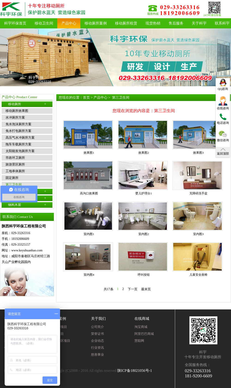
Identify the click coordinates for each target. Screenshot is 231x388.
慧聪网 (139, 340)
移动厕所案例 (96, 23)
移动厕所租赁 (126, 23)
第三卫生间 (120, 97)
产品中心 (68, 23)
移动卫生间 (44, 23)
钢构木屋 (27, 205)
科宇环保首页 (15, 23)
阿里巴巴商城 (144, 334)
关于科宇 (199, 23)
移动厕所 (27, 104)
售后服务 (176, 23)
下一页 (132, 289)
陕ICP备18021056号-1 (134, 371)
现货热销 (153, 23)
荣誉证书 (97, 334)
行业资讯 (97, 347)
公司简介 (97, 327)
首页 (86, 97)
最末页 (146, 289)
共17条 (108, 289)
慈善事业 (97, 354)
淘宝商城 (140, 327)
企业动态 (97, 340)
